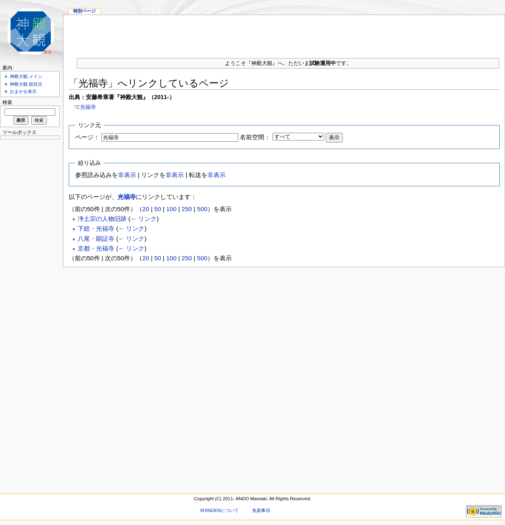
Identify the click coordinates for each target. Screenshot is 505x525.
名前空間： (255, 137)
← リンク (144, 218)
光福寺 (88, 107)
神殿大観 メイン (26, 76)
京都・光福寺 (96, 248)
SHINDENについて (219, 510)
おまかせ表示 (23, 91)
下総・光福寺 (96, 228)
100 (171, 208)
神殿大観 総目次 (26, 84)
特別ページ (84, 11)
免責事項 (261, 510)
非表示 (127, 174)
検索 (7, 102)
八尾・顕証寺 (96, 238)
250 (187, 208)
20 (145, 208)
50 (157, 208)
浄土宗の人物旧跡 (102, 218)
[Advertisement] (28, 264)
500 (202, 208)
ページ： (87, 137)
